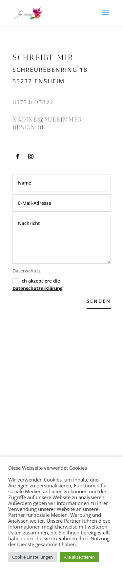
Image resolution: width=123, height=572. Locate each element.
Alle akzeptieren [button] (79, 557)
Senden (99, 301)
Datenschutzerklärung (37, 288)
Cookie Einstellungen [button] (32, 557)
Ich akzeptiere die (37, 285)
